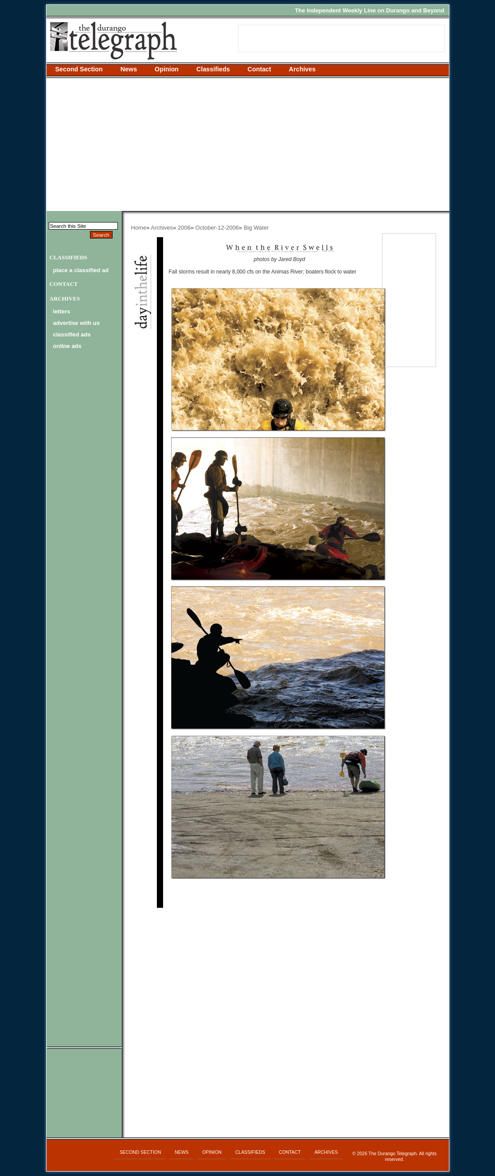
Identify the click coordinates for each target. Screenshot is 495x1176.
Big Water (256, 227)
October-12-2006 (217, 227)
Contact (259, 69)
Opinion (167, 69)
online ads (67, 346)
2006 (184, 227)
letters (61, 311)
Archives (302, 69)
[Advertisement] (247, 144)
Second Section (79, 69)
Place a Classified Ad (81, 270)
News (129, 69)
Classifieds (213, 69)
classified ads (72, 334)
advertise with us (76, 323)
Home (139, 227)
